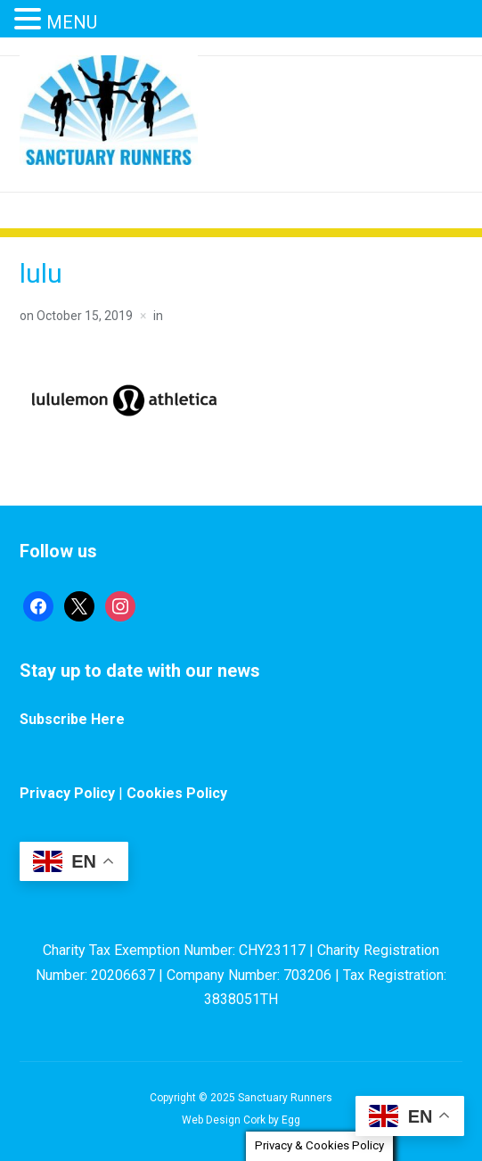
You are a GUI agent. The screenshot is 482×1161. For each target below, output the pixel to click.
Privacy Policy (67, 793)
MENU (71, 22)
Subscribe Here (72, 719)
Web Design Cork (224, 1120)
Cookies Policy (177, 793)
